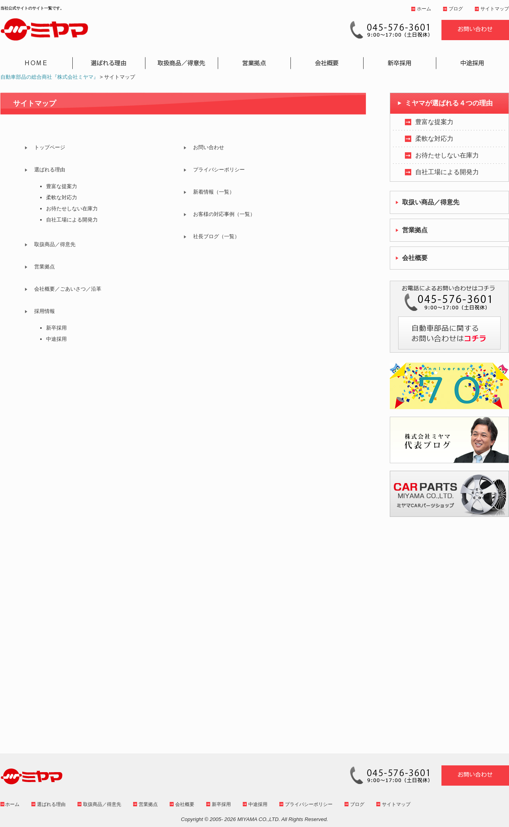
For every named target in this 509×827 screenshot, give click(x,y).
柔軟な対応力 (61, 197)
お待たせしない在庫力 (72, 209)
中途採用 (56, 339)
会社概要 (184, 804)
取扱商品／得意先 (54, 244)
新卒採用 (56, 328)
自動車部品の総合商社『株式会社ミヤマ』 (49, 77)
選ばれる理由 (49, 170)
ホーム (424, 9)
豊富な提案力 (61, 186)
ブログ (456, 9)
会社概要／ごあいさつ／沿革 (67, 289)
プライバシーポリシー (219, 170)
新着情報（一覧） (213, 192)
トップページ (49, 147)
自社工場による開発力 (72, 220)
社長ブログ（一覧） (216, 236)
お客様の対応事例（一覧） (224, 214)
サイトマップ (494, 9)
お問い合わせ (208, 147)
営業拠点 (44, 267)
